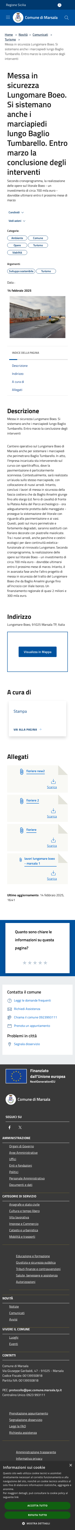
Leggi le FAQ (17, 1426)
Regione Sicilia (16, 4)
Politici (13, 1171)
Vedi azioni (18, 221)
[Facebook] (10, 1127)
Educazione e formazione (33, 1256)
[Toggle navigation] (8, 17)
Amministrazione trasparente (36, 1452)
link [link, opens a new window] (16, 1497)
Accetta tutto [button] (37, 1505)
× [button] (70, 1465)
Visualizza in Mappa (37, 651)
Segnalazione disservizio (25, 1419)
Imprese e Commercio (23, 1223)
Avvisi (13, 1319)
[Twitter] (20, 1127)
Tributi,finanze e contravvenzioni (38, 1268)
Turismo (10, 39)
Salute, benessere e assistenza (37, 1275)
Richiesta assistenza (23, 1432)
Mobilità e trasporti (22, 1236)
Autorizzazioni (25, 1281)
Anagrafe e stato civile (24, 1204)
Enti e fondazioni (20, 1165)
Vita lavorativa (19, 1217)
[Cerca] (66, 17)
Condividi (17, 212)
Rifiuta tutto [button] (37, 1515)
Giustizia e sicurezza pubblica (36, 1262)
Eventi (13, 1343)
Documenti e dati (20, 1184)
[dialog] (37, 1495)
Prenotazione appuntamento (28, 1413)
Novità (23, 34)
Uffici (12, 1159)
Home (9, 34)
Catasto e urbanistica (23, 1230)
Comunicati (40, 34)
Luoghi (13, 1337)
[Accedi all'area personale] (59, 5)
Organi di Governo (21, 1146)
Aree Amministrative (23, 1152)
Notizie (14, 1306)
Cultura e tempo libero (24, 1210)
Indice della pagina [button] (25, 353)
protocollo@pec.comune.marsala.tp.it (35, 1390)
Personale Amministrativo (27, 1178)
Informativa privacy (29, 1458)
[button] (37, 1523)
